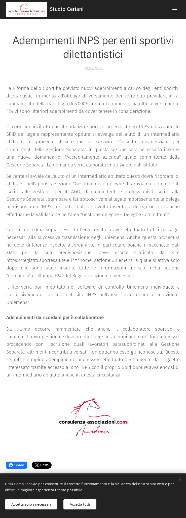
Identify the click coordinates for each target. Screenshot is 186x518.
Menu (174, 9)
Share (16, 465)
